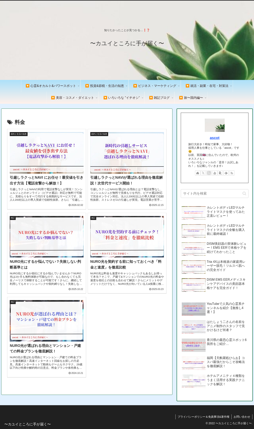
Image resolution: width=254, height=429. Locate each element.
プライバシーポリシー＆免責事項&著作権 (203, 416)
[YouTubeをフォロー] (214, 173)
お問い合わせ (242, 416)
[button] (244, 193)
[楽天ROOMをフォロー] (220, 173)
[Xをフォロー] (203, 173)
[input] (215, 193)
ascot (214, 138)
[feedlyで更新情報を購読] (226, 173)
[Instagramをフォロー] (209, 173)
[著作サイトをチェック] (197, 173)
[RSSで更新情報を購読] (231, 173)
